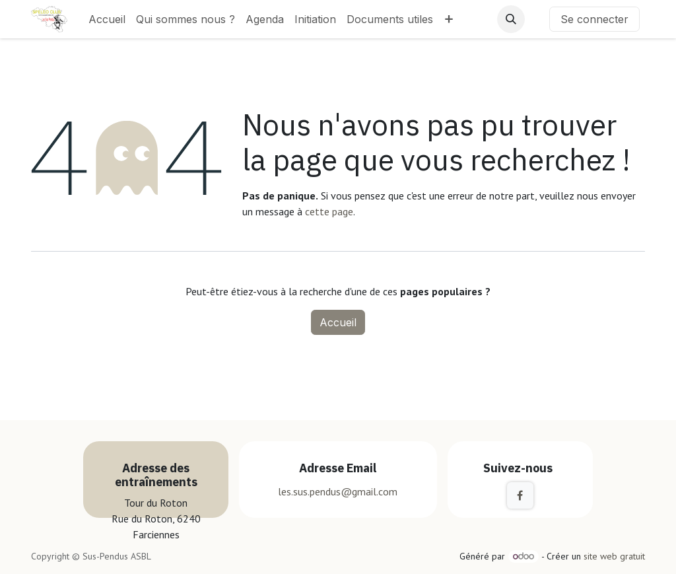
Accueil (338, 322)
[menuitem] (107, 19)
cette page (329, 211)
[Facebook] (520, 495)
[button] (511, 19)
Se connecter (594, 19)
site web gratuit (614, 556)
